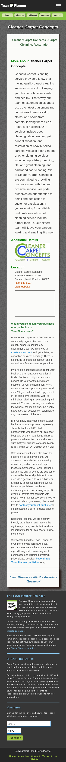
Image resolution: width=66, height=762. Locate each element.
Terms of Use (49, 756)
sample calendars (16, 631)
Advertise (23, 756)
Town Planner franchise (24, 648)
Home (12, 756)
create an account (21, 352)
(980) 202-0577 (23, 283)
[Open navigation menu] (58, 5)
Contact (35, 756)
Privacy (34, 759)
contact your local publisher (35, 505)
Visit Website (22, 286)
